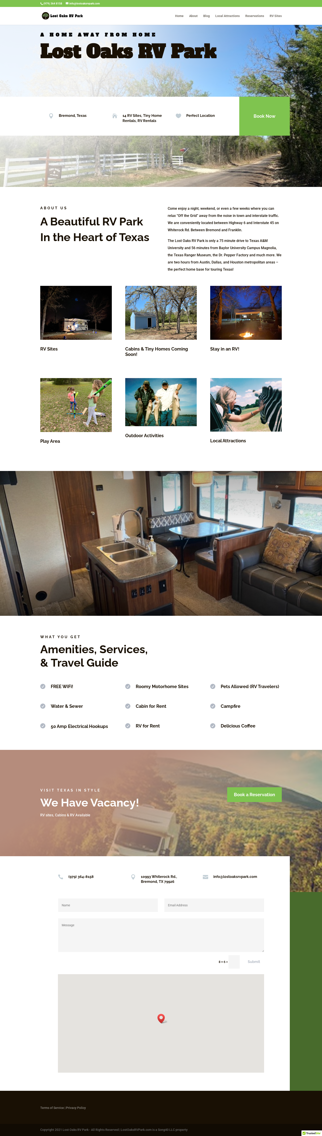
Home (179, 16)
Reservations (254, 16)
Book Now (264, 116)
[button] (162, 1018)
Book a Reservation (254, 794)
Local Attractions (227, 16)
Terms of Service (52, 1108)
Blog (206, 16)
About (193, 16)
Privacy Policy (76, 1108)
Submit (254, 962)
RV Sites (276, 16)
